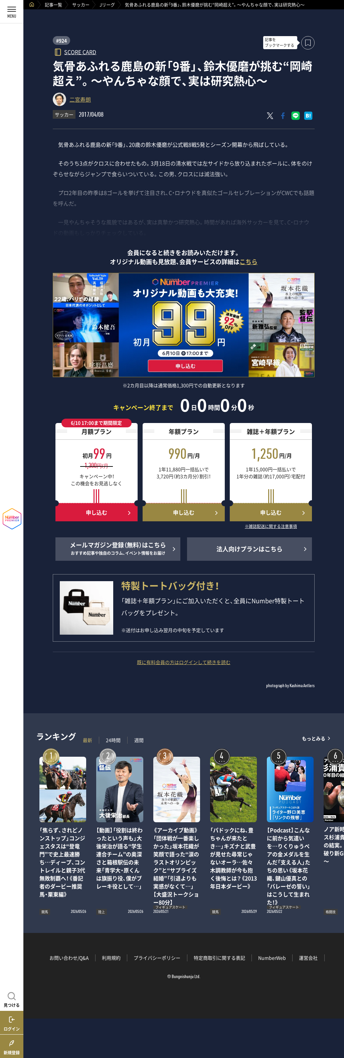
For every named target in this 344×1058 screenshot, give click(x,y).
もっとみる (313, 738)
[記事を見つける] (11, 999)
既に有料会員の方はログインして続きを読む (183, 662)
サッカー (81, 4)
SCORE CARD (80, 52)
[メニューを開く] (11, 11)
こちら (248, 261)
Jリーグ (107, 4)
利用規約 (111, 957)
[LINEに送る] (296, 116)
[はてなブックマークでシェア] (308, 116)
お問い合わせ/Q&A (69, 957)
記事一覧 (53, 4)
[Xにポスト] (270, 116)
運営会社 (308, 957)
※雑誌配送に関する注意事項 (271, 526)
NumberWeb (272, 957)
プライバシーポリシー (157, 957)
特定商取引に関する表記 (219, 957)
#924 (61, 40)
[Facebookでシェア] (283, 116)
